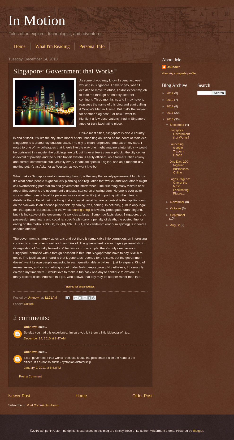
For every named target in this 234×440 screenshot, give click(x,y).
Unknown (31, 327)
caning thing (81, 210)
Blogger (198, 430)
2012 (170, 106)
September (177, 215)
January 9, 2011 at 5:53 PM (42, 367)
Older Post (142, 395)
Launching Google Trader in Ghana (177, 149)
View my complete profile (179, 73)
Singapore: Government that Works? (179, 133)
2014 (170, 93)
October (176, 208)
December (177, 125)
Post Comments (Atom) (43, 405)
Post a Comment (30, 376)
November (177, 202)
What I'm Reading (52, 46)
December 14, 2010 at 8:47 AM (44, 338)
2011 (170, 112)
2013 (170, 100)
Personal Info (92, 46)
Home (20, 46)
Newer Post (19, 395)
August (175, 225)
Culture (29, 304)
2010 (170, 119)
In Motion (36, 20)
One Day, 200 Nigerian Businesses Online (179, 167)
